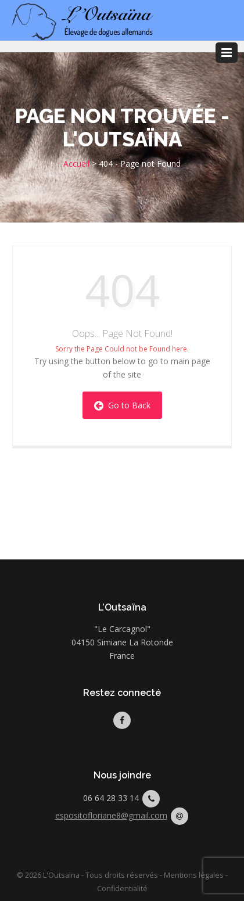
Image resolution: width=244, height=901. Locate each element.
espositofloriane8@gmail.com (111, 815)
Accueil (76, 163)
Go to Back (122, 405)
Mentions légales (194, 875)
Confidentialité (122, 888)
